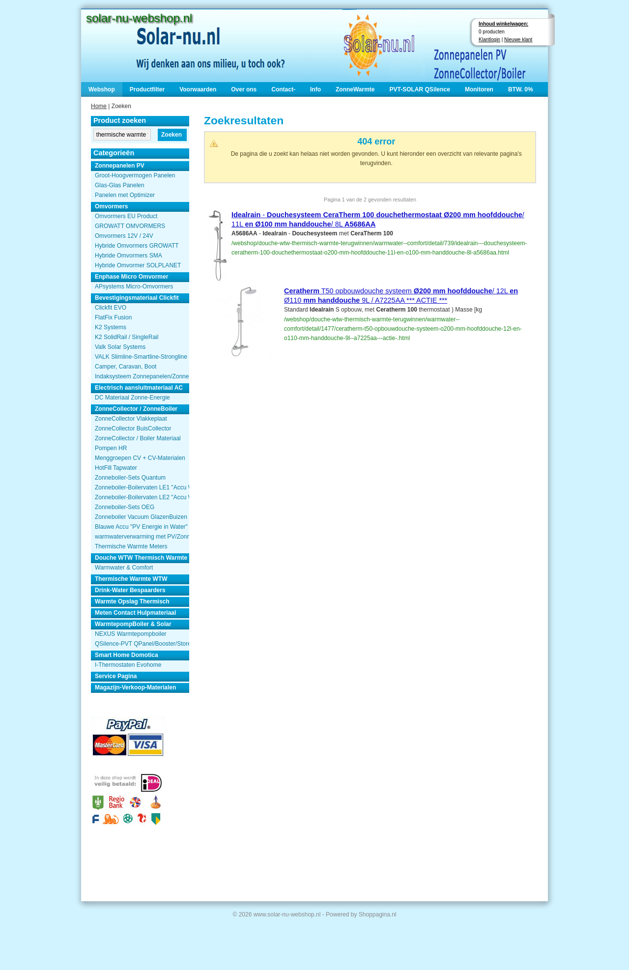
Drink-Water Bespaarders (130, 590)
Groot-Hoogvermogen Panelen (135, 175)
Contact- (283, 89)
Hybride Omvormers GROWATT (137, 245)
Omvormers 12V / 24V (124, 235)
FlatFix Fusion (113, 317)
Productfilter (147, 89)
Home (99, 106)
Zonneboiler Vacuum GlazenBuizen (141, 517)
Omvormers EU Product (126, 216)
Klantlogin (489, 39)
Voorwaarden (197, 89)
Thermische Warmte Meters (131, 546)
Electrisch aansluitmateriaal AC (139, 387)
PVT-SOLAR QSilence (420, 89)
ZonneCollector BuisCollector (133, 428)
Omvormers (111, 206)
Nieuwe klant (518, 39)
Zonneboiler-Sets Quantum (130, 477)
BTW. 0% (520, 89)
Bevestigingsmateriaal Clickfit (137, 297)
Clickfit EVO (110, 307)
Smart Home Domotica (126, 655)
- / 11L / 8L (377, 219)
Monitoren (479, 89)
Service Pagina (116, 676)
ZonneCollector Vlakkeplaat (131, 418)
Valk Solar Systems (120, 346)
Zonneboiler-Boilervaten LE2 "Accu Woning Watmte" (142, 497)
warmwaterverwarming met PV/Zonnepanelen (142, 536)
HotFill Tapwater (116, 467)
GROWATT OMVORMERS (130, 226)
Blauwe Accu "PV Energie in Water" (141, 526)
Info (315, 89)
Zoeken (171, 134)
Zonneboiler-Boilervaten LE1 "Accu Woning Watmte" (142, 487)
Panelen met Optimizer (125, 195)
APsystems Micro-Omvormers (134, 286)
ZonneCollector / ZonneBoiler (136, 408)
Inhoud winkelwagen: (503, 24)
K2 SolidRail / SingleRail (126, 337)
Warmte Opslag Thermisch (132, 601)
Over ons (244, 89)
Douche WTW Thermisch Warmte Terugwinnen (142, 557)
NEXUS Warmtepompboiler (131, 633)
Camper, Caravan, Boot (125, 366)
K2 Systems (110, 327)
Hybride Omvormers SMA (128, 255)
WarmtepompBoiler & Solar (133, 624)
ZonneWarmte (355, 89)
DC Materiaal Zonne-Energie (132, 397)
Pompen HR (111, 448)
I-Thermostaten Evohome (128, 664)
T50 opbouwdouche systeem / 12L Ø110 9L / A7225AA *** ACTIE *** (401, 295)
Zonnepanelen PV (119, 165)
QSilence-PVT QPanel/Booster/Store (142, 643)
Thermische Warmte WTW (131, 578)
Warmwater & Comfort (124, 567)
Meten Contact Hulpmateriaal (135, 612)
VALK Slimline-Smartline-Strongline (141, 356)
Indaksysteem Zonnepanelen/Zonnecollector (142, 376)
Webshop (101, 89)
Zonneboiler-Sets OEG (124, 507)
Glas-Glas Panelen (119, 185)
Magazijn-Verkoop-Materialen (135, 687)
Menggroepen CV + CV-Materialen (140, 458)
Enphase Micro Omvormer (131, 276)
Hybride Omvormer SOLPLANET (138, 265)
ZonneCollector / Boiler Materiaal (138, 438)
